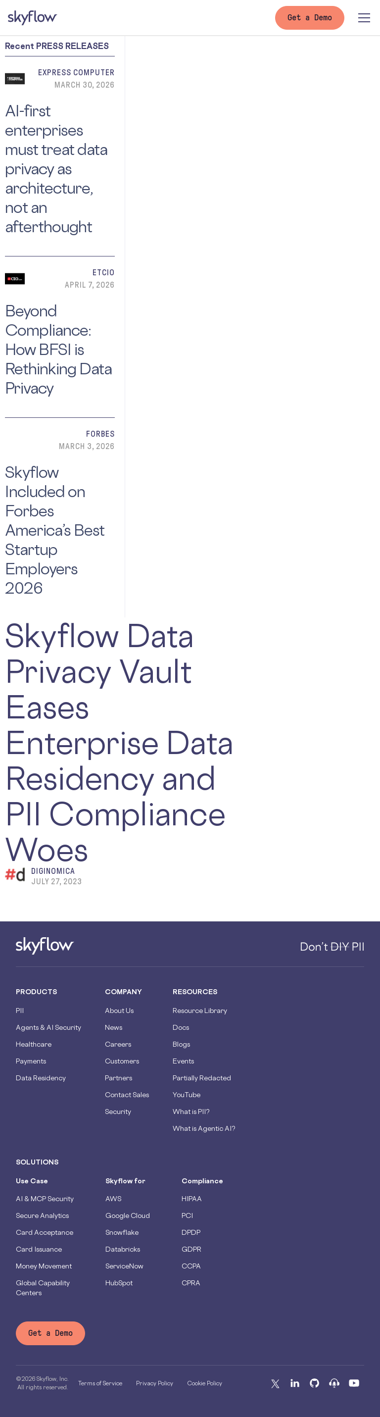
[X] (275, 1383)
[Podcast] (334, 1383)
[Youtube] (354, 1383)
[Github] (315, 1383)
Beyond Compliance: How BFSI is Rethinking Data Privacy (58, 349)
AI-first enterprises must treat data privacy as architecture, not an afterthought (56, 168)
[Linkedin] (295, 1383)
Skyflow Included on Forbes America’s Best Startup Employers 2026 (54, 530)
